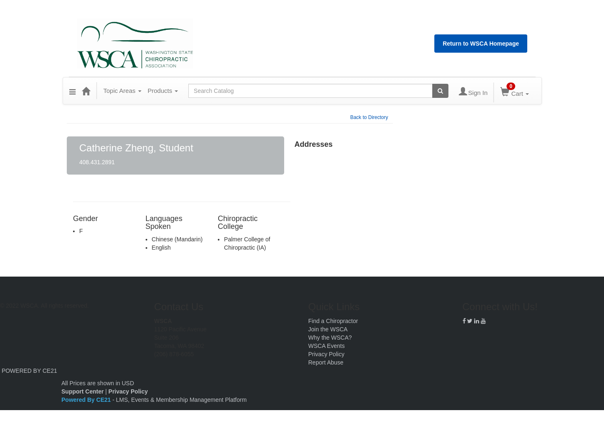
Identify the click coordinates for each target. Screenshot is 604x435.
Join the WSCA (328, 329)
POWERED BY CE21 (29, 370)
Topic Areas (122, 90)
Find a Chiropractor (333, 321)
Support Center (82, 391)
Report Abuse (325, 362)
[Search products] (440, 91)
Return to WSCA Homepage (481, 43)
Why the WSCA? (330, 337)
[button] (72, 90)
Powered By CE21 (86, 399)
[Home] (86, 90)
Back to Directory (369, 117)
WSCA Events (326, 346)
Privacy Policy (326, 354)
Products (163, 90)
